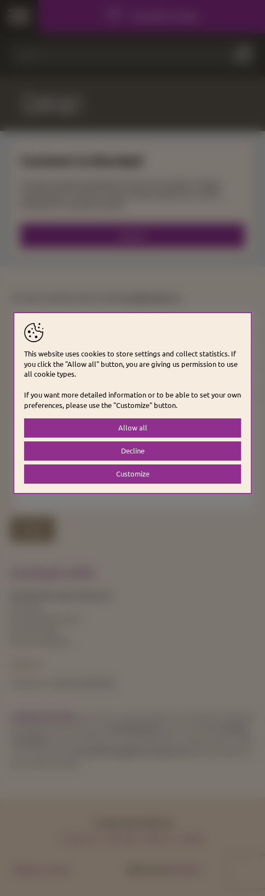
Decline (133, 450)
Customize (132, 473)
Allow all (132, 427)
